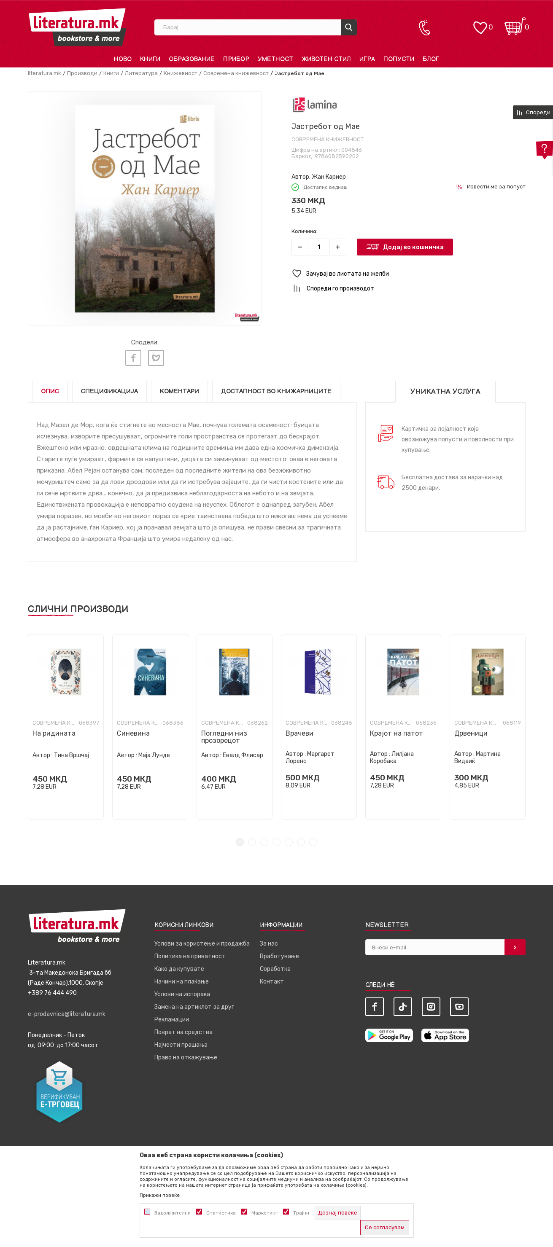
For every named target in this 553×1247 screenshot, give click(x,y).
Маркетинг (264, 1212)
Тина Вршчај (71, 755)
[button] (408, 274)
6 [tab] (301, 842)
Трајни (301, 1212)
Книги (111, 73)
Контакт (272, 981)
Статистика (221, 1212)
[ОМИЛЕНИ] (480, 23)
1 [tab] (240, 842)
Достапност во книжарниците (276, 391)
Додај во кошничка (413, 247)
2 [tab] (252, 842)
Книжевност (180, 73)
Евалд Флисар (243, 755)
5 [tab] (289, 842)
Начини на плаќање (181, 981)
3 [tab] (264, 842)
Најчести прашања (181, 1044)
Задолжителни (172, 1212)
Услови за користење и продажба (202, 943)
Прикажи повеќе (160, 1195)
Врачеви (299, 733)
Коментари (179, 391)
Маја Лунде (154, 755)
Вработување (279, 956)
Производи (82, 73)
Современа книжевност (236, 73)
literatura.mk (44, 73)
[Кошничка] (515, 23)
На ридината (54, 733)
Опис (50, 391)
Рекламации (171, 1019)
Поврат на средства (183, 1032)
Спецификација (109, 391)
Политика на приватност (190, 956)
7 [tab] (313, 842)
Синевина (133, 733)
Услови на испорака (182, 994)
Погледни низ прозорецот (224, 737)
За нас (269, 943)
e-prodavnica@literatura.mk (66, 1014)
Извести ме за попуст (496, 186)
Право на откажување (185, 1057)
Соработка (275, 969)
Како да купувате (179, 969)
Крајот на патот (396, 733)
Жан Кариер (329, 176)
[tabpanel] (66, 727)
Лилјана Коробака (392, 757)
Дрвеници (471, 733)
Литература (141, 73)
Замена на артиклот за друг (194, 1006)
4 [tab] (276, 842)
